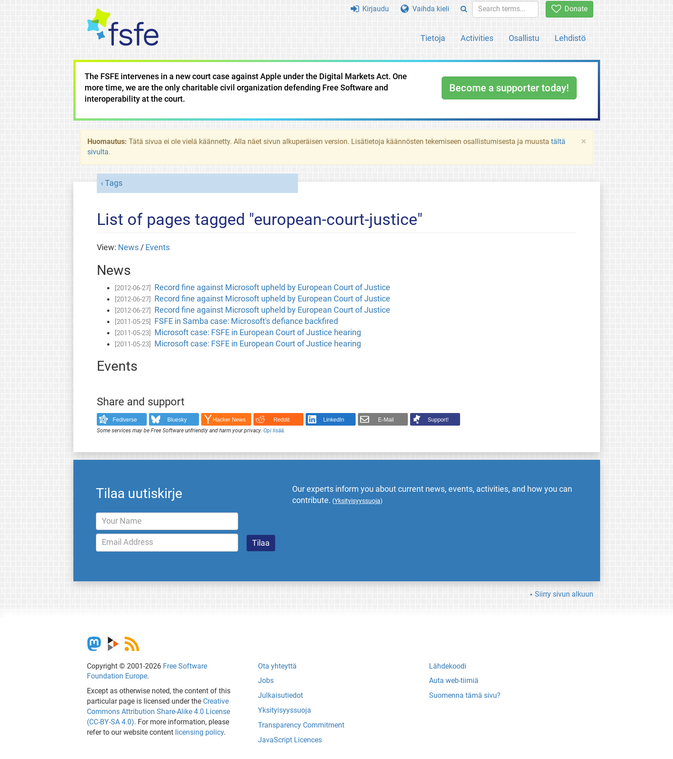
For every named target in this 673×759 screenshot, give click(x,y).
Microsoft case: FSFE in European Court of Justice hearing (257, 332)
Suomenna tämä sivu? (465, 695)
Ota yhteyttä (277, 666)
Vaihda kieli (425, 8)
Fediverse (125, 420)
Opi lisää (273, 430)
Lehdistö (570, 38)
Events (157, 247)
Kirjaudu (370, 8)
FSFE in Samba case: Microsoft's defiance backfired (246, 321)
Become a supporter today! (509, 88)
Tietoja (432, 38)
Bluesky (177, 420)
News (128, 247)
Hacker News (229, 420)
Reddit (282, 420)
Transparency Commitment (301, 725)
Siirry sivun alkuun (564, 594)
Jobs (266, 680)
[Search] (464, 9)
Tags (113, 183)
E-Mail (386, 420)
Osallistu (524, 38)
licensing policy (199, 732)
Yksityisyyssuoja (284, 710)
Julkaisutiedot (280, 695)
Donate (569, 8)
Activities (477, 38)
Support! (438, 420)
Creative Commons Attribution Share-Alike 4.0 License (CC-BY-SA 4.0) (158, 711)
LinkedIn (333, 420)
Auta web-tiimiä (454, 680)
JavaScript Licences (290, 740)
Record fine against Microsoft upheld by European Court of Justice (272, 287)
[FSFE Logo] (122, 28)
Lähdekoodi (447, 666)
